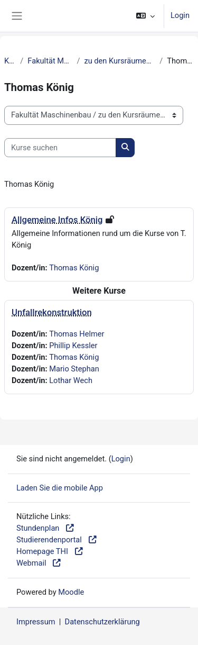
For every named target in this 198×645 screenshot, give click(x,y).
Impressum (35, 621)
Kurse (10, 61)
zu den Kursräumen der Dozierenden (119, 61)
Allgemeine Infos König (57, 220)
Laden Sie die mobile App (59, 488)
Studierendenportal (56, 539)
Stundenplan (45, 528)
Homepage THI (49, 551)
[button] (145, 16)
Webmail (39, 563)
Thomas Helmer (76, 334)
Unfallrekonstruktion (52, 312)
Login (180, 15)
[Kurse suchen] (60, 147)
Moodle (71, 592)
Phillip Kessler (73, 345)
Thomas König (74, 267)
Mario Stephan (74, 369)
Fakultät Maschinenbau (49, 61)
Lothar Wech (70, 380)
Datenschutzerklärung (102, 621)
